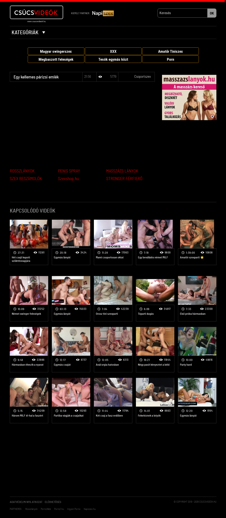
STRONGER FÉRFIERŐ (124, 179)
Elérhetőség (53, 502)
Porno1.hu (59, 509)
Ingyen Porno (73, 509)
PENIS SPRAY (69, 171)
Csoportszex (142, 76)
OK (212, 13)
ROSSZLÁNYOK (22, 171)
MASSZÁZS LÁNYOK (122, 171)
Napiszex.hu (90, 509)
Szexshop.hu (68, 179)
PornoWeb (46, 509)
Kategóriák (28, 32)
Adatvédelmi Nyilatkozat (26, 502)
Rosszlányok (31, 509)
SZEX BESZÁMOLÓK (26, 179)
